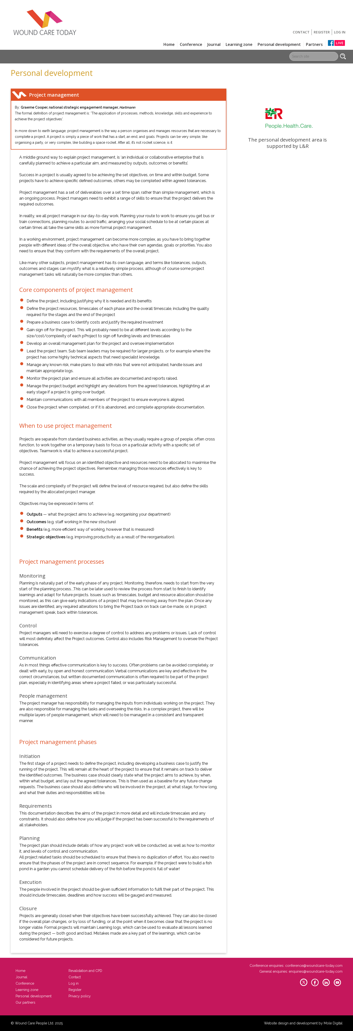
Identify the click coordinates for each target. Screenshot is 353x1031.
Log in (339, 32)
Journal (214, 44)
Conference (191, 44)
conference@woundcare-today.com (314, 966)
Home (169, 44)
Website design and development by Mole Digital (303, 1023)
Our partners (25, 1002)
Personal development (279, 44)
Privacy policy (80, 996)
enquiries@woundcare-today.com (316, 971)
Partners (314, 44)
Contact (301, 32)
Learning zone (239, 44)
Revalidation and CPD (85, 971)
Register (322, 32)
